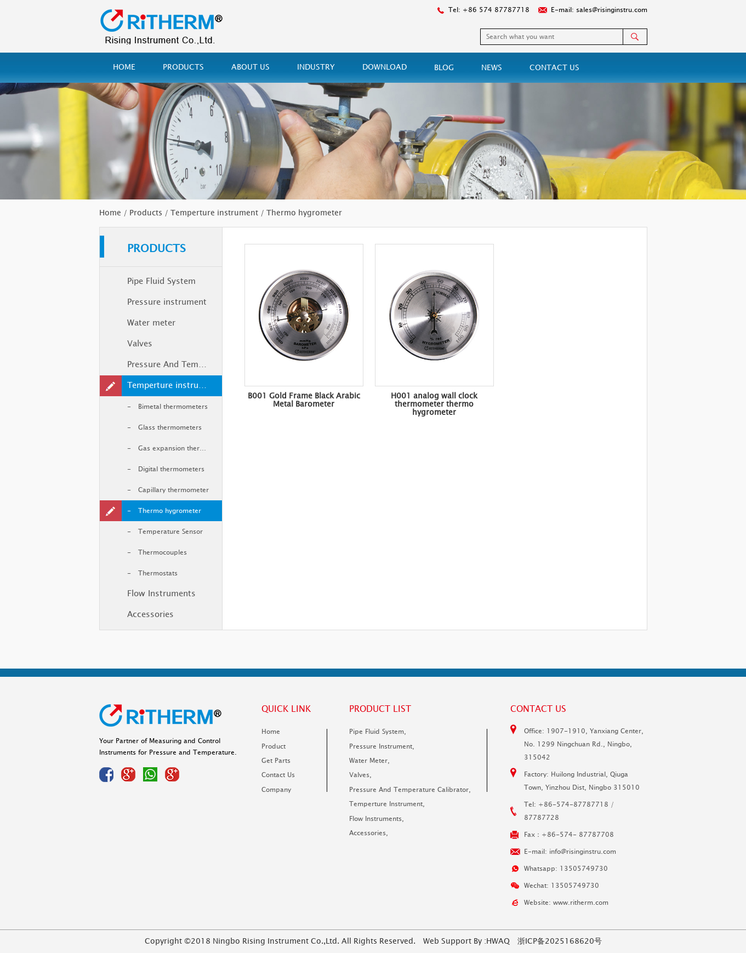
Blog (444, 67)
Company (276, 790)
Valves (139, 344)
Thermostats (158, 573)
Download (384, 67)
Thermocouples (162, 552)
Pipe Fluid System (161, 281)
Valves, (360, 775)
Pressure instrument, (381, 746)
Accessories (150, 614)
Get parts (276, 761)
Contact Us (554, 67)
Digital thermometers (171, 469)
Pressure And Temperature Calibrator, (410, 790)
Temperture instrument (214, 213)
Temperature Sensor (170, 532)
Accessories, (368, 833)
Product (273, 746)
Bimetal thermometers (173, 407)
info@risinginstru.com (582, 852)
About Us (250, 67)
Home (124, 67)
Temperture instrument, (387, 804)
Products (183, 67)
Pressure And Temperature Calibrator (174, 364)
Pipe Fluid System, (377, 732)
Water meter (151, 323)
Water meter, (369, 761)
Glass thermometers (170, 427)
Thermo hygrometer (169, 511)
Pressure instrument (167, 302)
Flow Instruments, (376, 819)
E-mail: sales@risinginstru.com (599, 10)
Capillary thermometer (173, 490)
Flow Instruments (161, 593)
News (491, 67)
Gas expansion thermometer (180, 448)
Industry (316, 67)
